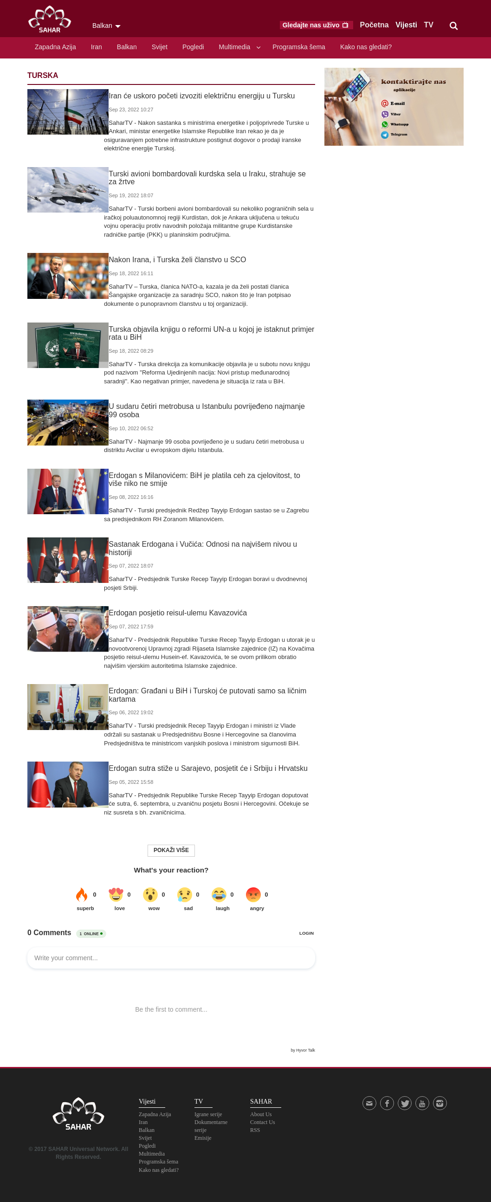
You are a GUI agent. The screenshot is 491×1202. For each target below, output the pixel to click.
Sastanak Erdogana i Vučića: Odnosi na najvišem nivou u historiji (198, 548)
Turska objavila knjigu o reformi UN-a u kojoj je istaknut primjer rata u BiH (207, 333)
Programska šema (298, 47)
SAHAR (52, 21)
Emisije (203, 1138)
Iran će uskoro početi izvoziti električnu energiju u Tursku (197, 96)
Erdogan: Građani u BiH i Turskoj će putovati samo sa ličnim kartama (203, 695)
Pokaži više (171, 850)
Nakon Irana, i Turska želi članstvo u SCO (172, 260)
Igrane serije (208, 1114)
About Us (260, 1114)
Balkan (127, 47)
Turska (42, 75)
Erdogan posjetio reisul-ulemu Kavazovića (173, 613)
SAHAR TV (78, 1116)
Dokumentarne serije (210, 1126)
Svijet (160, 47)
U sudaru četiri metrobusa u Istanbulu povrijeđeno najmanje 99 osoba (207, 410)
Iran (96, 47)
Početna (374, 25)
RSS (255, 1130)
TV (428, 25)
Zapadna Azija (55, 47)
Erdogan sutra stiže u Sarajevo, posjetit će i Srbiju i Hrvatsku (203, 768)
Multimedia (235, 47)
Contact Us (262, 1122)
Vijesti (406, 25)
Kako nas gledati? (366, 47)
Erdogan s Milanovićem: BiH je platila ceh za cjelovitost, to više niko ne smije (207, 480)
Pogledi (193, 47)
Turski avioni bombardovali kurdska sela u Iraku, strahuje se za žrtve (207, 178)
